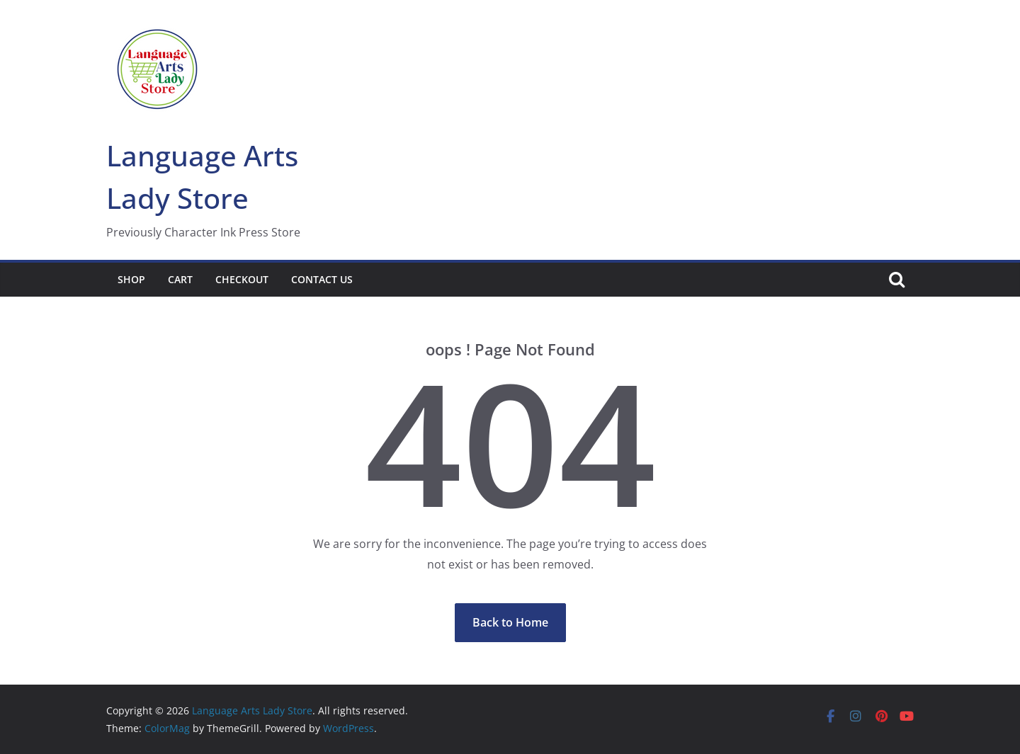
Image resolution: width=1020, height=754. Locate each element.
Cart (180, 279)
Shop (131, 279)
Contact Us (322, 279)
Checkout (241, 279)
